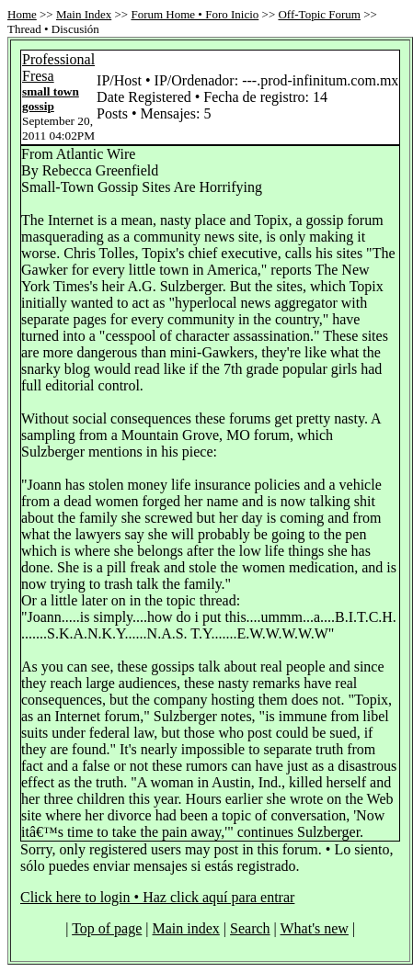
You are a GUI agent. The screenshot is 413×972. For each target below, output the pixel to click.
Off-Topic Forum (319, 14)
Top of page (107, 928)
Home (22, 14)
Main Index (83, 14)
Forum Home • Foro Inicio (194, 14)
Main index (186, 928)
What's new (315, 928)
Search (250, 928)
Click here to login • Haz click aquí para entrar (157, 897)
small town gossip (50, 99)
